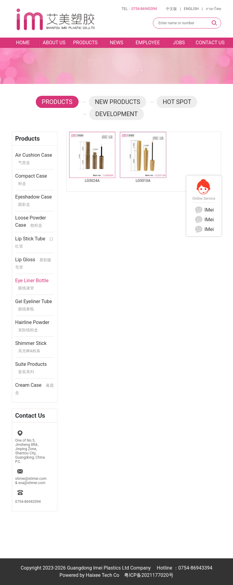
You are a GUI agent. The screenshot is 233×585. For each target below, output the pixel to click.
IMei (204, 210)
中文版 (171, 9)
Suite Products (31, 367)
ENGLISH (191, 9)
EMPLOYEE (148, 42)
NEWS (116, 42)
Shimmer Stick (30, 346)
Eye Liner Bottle (32, 284)
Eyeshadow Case (33, 200)
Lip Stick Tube (34, 242)
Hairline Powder (32, 325)
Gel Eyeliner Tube (33, 305)
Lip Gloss (33, 263)
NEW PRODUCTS (117, 101)
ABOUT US (54, 42)
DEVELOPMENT (116, 114)
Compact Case (31, 179)
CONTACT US (210, 42)
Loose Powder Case (30, 221)
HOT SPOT (177, 101)
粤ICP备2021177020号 (149, 575)
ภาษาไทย (213, 9)
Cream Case (34, 388)
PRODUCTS (85, 42)
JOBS (179, 42)
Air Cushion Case (33, 158)
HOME (23, 42)
